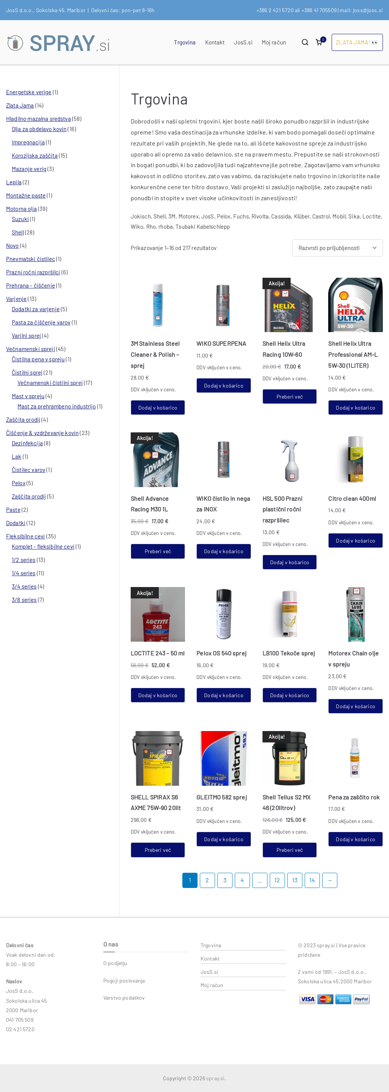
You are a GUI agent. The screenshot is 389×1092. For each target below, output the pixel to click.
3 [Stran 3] (224, 879)
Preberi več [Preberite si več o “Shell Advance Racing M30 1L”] (158, 551)
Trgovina (185, 42)
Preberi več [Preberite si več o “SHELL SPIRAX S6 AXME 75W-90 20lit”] (158, 850)
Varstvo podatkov (124, 997)
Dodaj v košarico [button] (157, 407)
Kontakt (215, 42)
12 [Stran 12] (277, 879)
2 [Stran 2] (207, 879)
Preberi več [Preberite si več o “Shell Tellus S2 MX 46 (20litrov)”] (290, 850)
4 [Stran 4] (242, 879)
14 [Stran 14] (312, 879)
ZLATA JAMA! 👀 (357, 42)
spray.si (215, 1078)
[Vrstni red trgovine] (337, 247)
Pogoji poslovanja (124, 980)
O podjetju (115, 963)
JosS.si (243, 42)
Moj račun (274, 42)
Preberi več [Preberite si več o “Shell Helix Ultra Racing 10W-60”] (290, 396)
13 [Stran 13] (294, 879)
